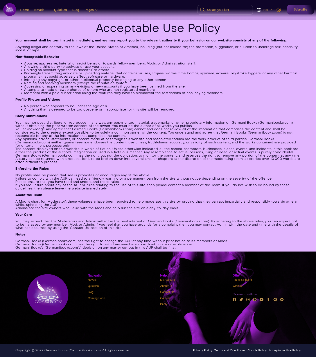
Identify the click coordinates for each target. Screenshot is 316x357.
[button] (300, 9)
